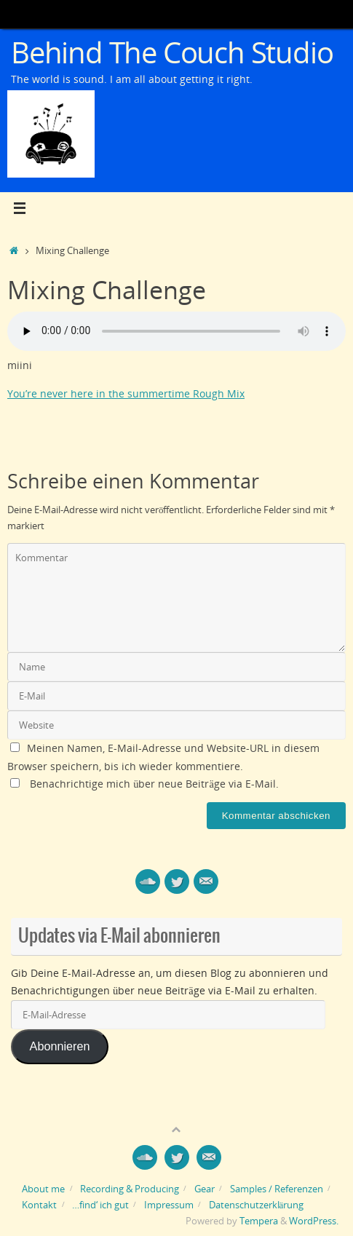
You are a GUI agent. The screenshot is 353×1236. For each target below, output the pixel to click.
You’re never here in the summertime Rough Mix (126, 393)
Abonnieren (60, 1046)
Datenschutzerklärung (256, 1204)
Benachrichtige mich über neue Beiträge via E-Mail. (154, 784)
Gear (204, 1188)
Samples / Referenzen (276, 1188)
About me (43, 1188)
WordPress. (313, 1220)
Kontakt (39, 1204)
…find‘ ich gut (100, 1204)
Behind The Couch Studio (172, 52)
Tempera (258, 1220)
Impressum (169, 1204)
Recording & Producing (129, 1188)
